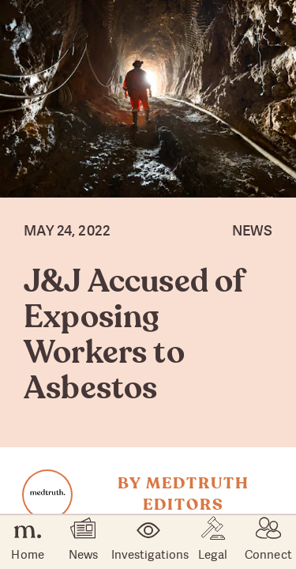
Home (27, 542)
